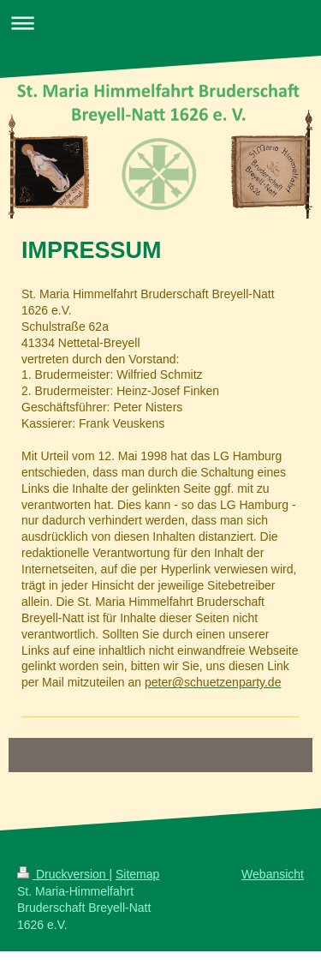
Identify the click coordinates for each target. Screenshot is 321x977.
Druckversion (63, 874)
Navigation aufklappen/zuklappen (160, 22)
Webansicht (272, 874)
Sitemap (137, 874)
